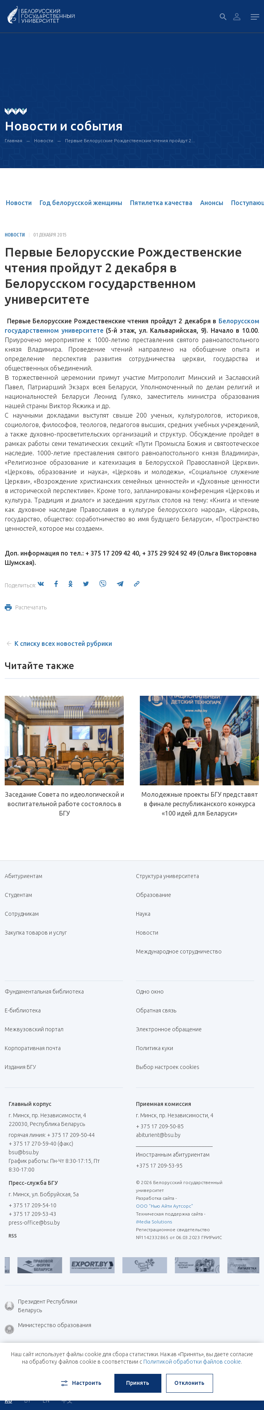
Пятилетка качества (161, 202)
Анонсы (211, 202)
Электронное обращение (169, 1029)
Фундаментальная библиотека (47, 991)
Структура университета (167, 876)
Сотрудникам (22, 914)
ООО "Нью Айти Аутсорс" (164, 1205)
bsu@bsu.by (24, 1152)
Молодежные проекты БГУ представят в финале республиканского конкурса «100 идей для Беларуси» (199, 804)
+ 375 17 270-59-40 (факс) (41, 1143)
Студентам (18, 895)
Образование (153, 895)
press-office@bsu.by (34, 1222)
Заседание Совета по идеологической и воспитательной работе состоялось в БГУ (64, 804)
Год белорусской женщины (81, 202)
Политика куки (154, 1048)
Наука (143, 914)
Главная (13, 140)
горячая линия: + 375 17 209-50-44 (52, 1135)
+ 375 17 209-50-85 (160, 1126)
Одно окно (150, 991)
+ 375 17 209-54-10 (32, 1205)
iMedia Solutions (154, 1221)
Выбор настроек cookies (167, 1067)
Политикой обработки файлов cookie (192, 1362)
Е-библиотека (26, 1010)
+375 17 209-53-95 (159, 1165)
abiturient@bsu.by (158, 1135)
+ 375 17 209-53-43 (32, 1214)
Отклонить (189, 1383)
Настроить (80, 1383)
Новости (43, 140)
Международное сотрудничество (179, 955)
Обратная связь (156, 1010)
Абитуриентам (26, 876)
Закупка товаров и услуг (36, 933)
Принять (137, 1383)
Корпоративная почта (36, 1048)
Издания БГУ (20, 1067)
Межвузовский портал (37, 1029)
